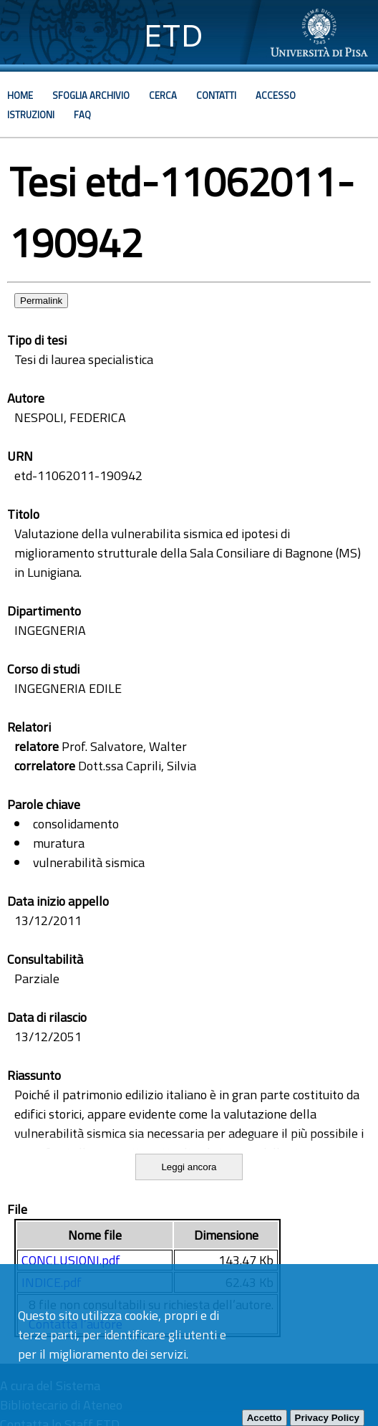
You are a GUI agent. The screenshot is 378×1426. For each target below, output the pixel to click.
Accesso (276, 95)
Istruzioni (30, 114)
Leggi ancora (188, 1167)
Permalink (41, 300)
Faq (82, 114)
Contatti (216, 95)
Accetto (264, 1417)
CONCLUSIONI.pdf (70, 1260)
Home (20, 95)
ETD (173, 35)
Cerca (163, 95)
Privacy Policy (327, 1417)
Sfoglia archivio (91, 95)
